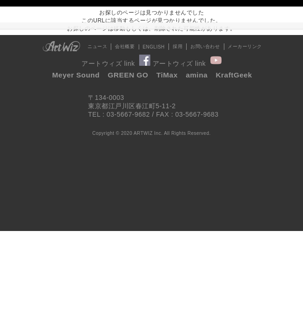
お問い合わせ (205, 46)
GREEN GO (128, 75)
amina (197, 75)
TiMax (167, 75)
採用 (177, 46)
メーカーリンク (245, 46)
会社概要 (125, 46)
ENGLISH (153, 46)
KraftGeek (234, 75)
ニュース (97, 46)
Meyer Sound (76, 75)
